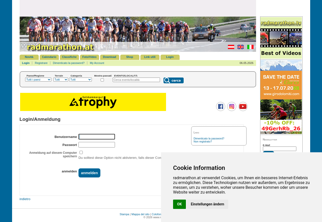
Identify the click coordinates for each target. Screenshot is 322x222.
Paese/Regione (35, 75)
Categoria (76, 75)
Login (170, 56)
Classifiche (69, 56)
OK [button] (179, 204)
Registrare (41, 62)
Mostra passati (103, 75)
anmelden (69, 171)
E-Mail (266, 145)
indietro (25, 199)
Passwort (69, 145)
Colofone (157, 214)
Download (109, 56)
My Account (97, 62)
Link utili (149, 56)
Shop (129, 56)
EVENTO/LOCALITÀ (126, 75)
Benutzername (66, 137)
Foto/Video (89, 56)
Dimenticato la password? (69, 62)
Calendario (49, 56)
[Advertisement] (138, 8)
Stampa (124, 214)
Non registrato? (203, 141)
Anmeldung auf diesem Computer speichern (53, 154)
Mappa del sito (140, 214)
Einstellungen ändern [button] (207, 204)
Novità (29, 56)
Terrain (59, 75)
